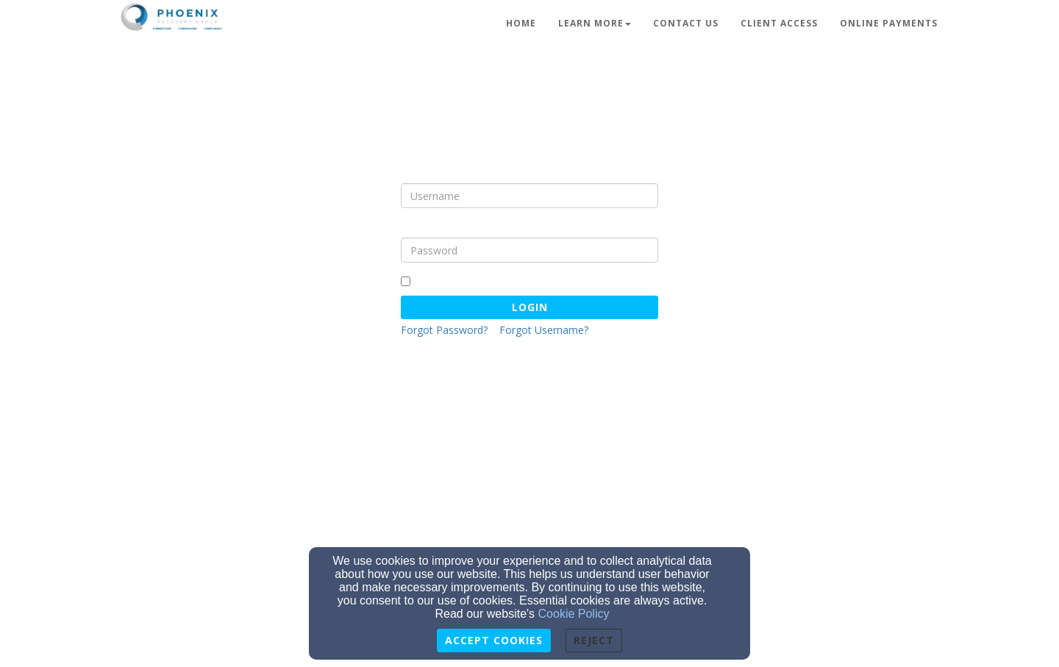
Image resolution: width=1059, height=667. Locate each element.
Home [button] (521, 23)
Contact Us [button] (686, 23)
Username (428, 172)
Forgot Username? (543, 330)
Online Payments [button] (889, 23)
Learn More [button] (594, 23)
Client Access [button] (779, 23)
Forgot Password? (444, 330)
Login (530, 307)
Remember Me (444, 281)
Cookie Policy (574, 613)
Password (426, 226)
